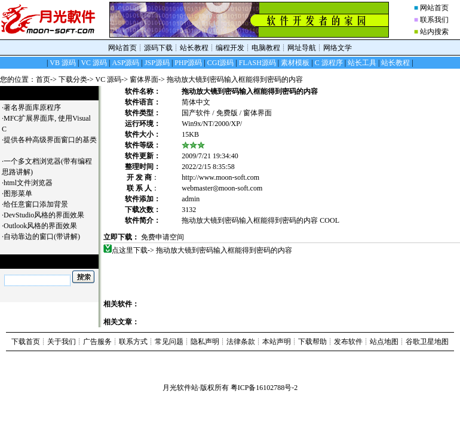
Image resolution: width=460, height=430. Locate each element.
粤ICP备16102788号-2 (264, 387)
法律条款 (240, 341)
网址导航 (301, 48)
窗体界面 (144, 79)
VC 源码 (109, 79)
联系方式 (133, 341)
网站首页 (434, 8)
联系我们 (434, 20)
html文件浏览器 (33, 183)
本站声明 (276, 341)
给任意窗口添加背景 (40, 204)
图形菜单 (22, 193)
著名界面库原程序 (37, 107)
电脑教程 (266, 48)
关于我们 (61, 341)
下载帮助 (312, 341)
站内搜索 (434, 31)
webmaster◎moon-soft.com (222, 188)
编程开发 (230, 48)
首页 (43, 79)
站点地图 (384, 341)
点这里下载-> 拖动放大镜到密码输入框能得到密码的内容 (202, 250)
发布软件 (348, 341)
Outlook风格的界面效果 (45, 226)
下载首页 (25, 341)
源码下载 (158, 48)
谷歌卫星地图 (427, 341)
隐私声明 (205, 341)
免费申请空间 (162, 237)
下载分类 (73, 79)
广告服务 (97, 341)
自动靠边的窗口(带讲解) (46, 236)
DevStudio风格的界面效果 (48, 215)
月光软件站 (180, 387)
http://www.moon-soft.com (220, 177)
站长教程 (194, 48)
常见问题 (169, 341)
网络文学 (337, 48)
